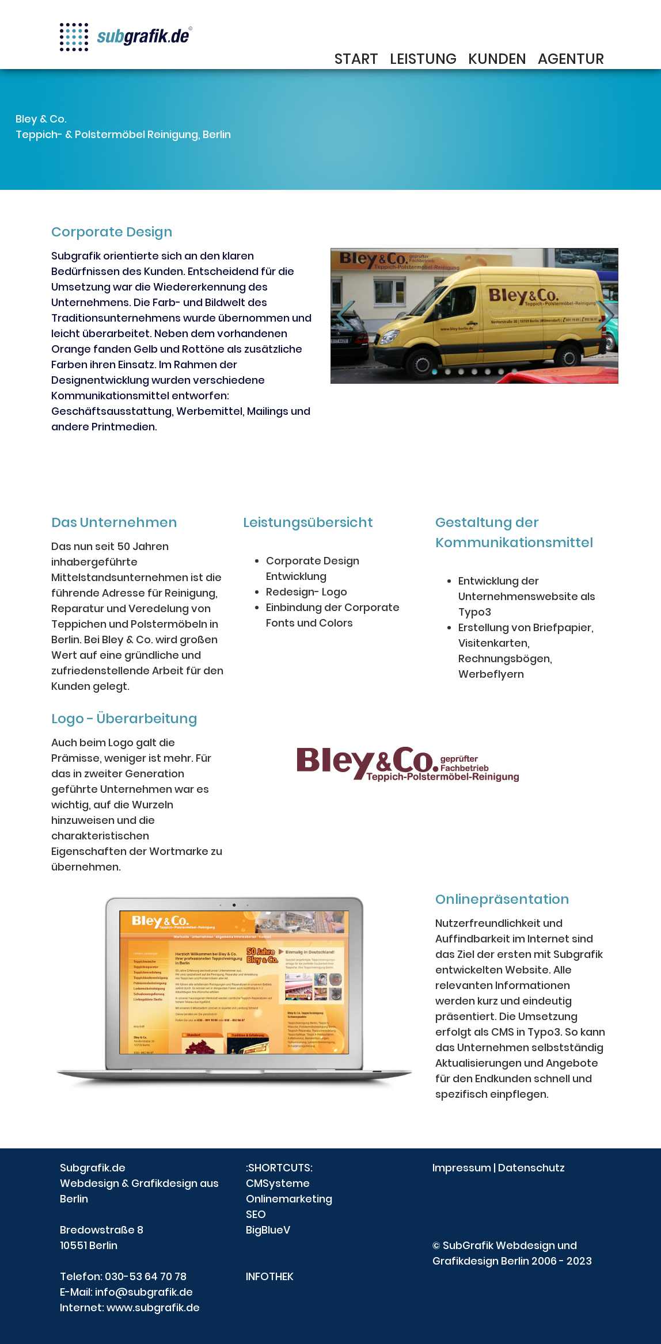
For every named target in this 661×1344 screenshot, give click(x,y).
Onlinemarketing (289, 1199)
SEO (256, 1214)
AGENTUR (571, 60)
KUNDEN (497, 60)
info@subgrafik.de (144, 1292)
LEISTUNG (423, 60)
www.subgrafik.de (153, 1307)
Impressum (461, 1167)
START (356, 60)
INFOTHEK (270, 1276)
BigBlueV (268, 1230)
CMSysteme (278, 1183)
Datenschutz (531, 1167)
